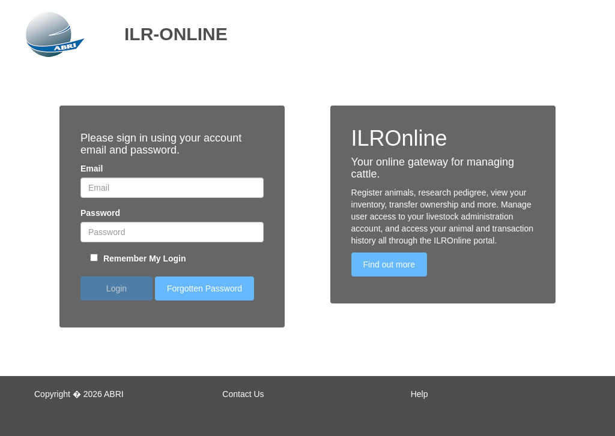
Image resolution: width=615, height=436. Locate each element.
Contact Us (243, 394)
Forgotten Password (204, 288)
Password (100, 213)
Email (91, 168)
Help (419, 394)
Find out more (389, 264)
